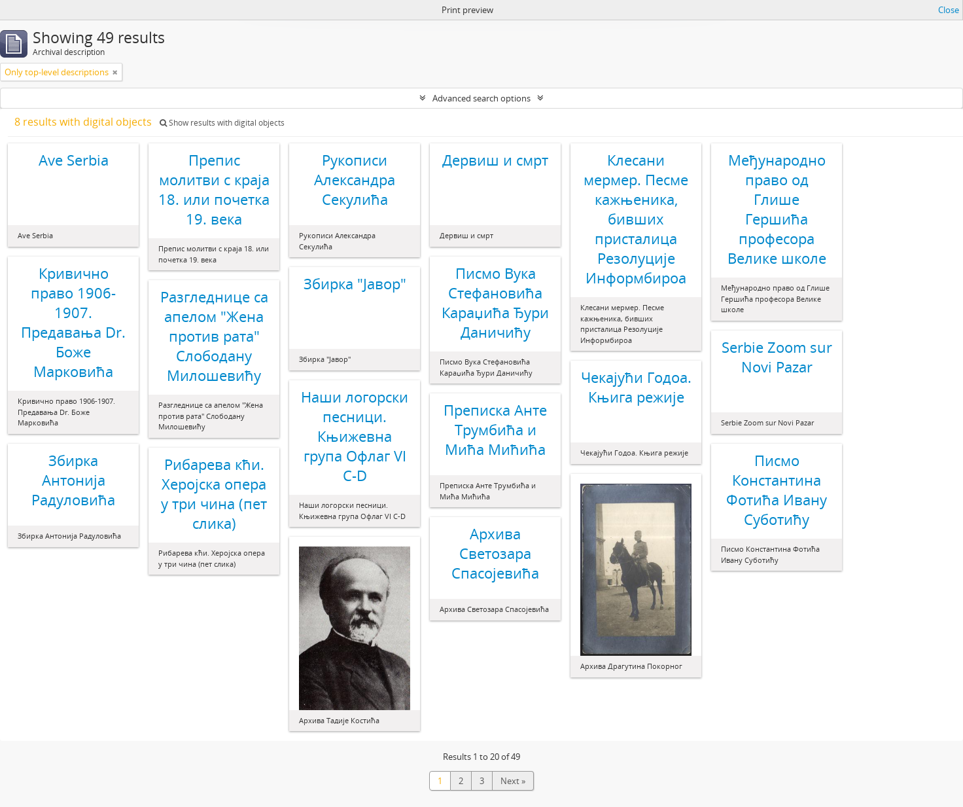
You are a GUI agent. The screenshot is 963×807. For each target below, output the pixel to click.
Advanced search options (481, 98)
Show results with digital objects (222, 122)
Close (948, 10)
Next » (512, 781)
